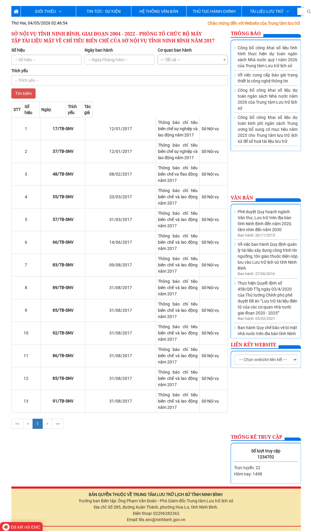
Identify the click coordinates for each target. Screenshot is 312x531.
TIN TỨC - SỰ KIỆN (104, 11)
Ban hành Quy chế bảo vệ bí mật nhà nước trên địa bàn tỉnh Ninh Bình (267, 299)
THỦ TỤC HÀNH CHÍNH (214, 11)
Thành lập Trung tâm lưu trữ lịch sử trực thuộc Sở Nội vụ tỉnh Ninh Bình (267, 326)
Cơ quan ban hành (175, 50)
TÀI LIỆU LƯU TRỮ (269, 11)
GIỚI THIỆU (48, 11)
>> (58, 328)
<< (17, 328)
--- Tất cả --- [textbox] (170, 59)
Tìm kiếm (23, 93)
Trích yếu (19, 70)
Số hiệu (18, 50)
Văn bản (242, 197)
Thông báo (246, 33)
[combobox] (193, 60)
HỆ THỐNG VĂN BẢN (158, 11)
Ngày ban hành (98, 50)
